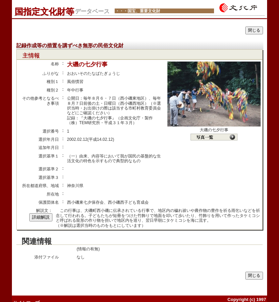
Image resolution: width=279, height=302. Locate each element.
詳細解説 (41, 217)
